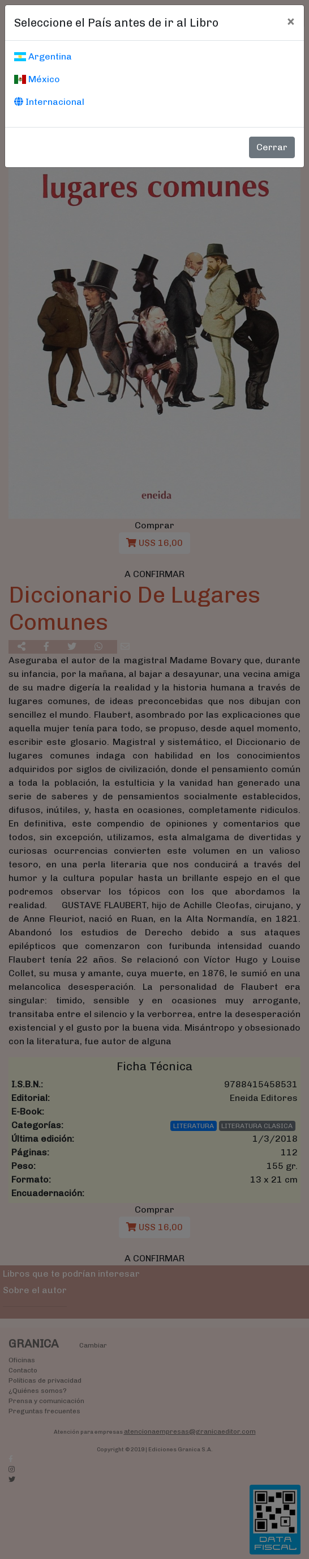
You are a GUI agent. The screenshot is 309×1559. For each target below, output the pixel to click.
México (37, 79)
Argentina (43, 56)
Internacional (49, 101)
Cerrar (271, 147)
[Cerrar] (290, 21)
